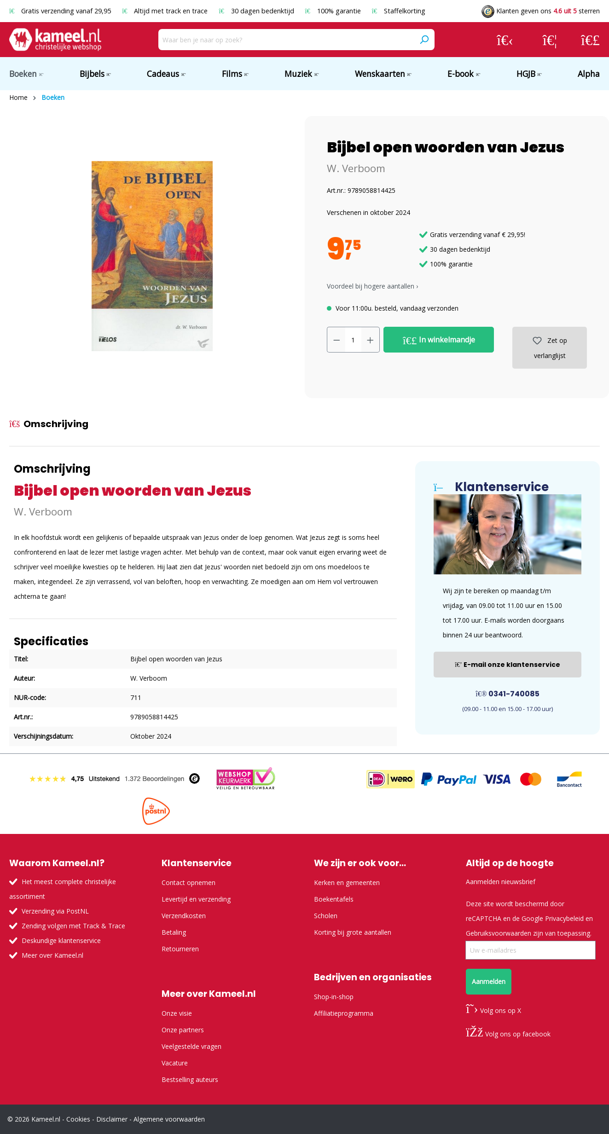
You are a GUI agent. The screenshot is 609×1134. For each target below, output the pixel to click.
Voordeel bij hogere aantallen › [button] (372, 286)
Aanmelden (488, 981)
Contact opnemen (188, 882)
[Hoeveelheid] (353, 340)
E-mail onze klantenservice (507, 664)
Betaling (174, 932)
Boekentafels (334, 899)
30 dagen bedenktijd (257, 10)
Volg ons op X (493, 1010)
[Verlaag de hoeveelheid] (336, 340)
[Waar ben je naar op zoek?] (286, 39)
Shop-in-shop (334, 996)
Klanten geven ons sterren (540, 10)
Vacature (175, 1063)
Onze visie (177, 1013)
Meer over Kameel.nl (52, 955)
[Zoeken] (424, 39)
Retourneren (180, 948)
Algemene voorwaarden (169, 1119)
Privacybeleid (564, 918)
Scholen (325, 915)
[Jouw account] (505, 39)
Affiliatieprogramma (343, 1013)
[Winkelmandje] (590, 39)
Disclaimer (112, 1119)
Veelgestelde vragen (191, 1046)
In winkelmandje (439, 340)
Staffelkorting (398, 10)
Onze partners (183, 1029)
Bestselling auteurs (190, 1079)
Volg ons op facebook (508, 1034)
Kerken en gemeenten (347, 882)
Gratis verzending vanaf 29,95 (61, 10)
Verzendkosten (184, 915)
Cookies (78, 1119)
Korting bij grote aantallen (352, 932)
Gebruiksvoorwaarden (498, 933)
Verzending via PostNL (55, 911)
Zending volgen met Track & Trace (73, 925)
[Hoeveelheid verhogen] (370, 340)
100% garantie (334, 10)
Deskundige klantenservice (61, 940)
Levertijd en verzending (196, 899)
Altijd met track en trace (165, 10)
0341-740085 (507, 693)
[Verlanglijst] (550, 39)
